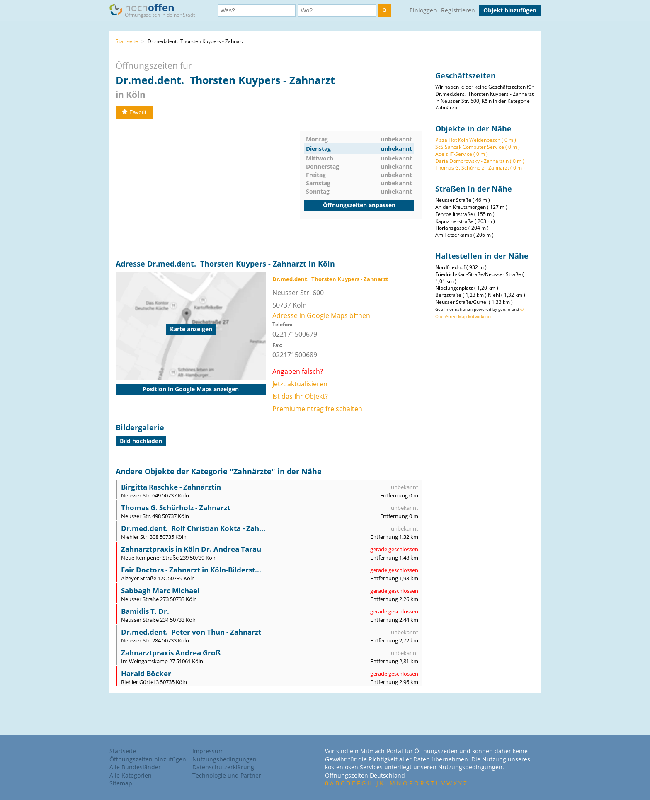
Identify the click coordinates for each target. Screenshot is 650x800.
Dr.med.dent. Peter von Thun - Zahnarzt (191, 632)
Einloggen (423, 10)
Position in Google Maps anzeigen (191, 389)
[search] (384, 10)
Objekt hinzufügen (509, 10)
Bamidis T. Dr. (145, 611)
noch (156, 9)
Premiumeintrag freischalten (317, 408)
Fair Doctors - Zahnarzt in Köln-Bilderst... (191, 570)
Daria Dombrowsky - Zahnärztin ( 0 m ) (479, 161)
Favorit (134, 112)
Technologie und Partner (226, 775)
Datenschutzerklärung (223, 767)
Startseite (127, 41)
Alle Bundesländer (135, 767)
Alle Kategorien (130, 775)
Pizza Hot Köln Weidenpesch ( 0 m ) (475, 139)
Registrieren (458, 10)
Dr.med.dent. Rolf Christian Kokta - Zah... (193, 528)
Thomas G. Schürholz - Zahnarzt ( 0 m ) (480, 167)
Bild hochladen (141, 441)
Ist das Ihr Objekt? (300, 396)
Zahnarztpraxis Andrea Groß (171, 652)
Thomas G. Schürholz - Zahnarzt (175, 507)
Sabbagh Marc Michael (160, 590)
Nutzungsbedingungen (224, 759)
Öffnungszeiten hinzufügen (147, 759)
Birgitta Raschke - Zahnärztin (171, 487)
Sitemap (120, 783)
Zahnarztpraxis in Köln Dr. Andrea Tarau (191, 549)
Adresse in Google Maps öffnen (321, 315)
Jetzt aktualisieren (299, 383)
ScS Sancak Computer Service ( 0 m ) (477, 146)
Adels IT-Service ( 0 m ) (461, 154)
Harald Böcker (146, 673)
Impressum (208, 751)
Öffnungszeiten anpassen (359, 205)
